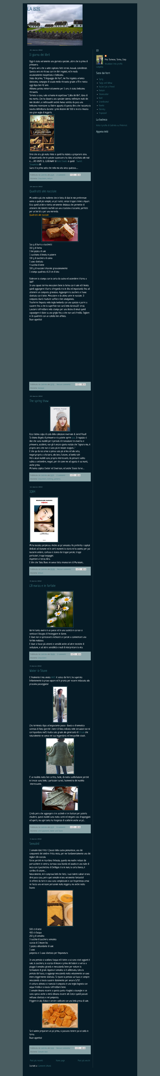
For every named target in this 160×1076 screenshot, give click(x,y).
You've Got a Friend (106, 87)
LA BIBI (33, 9)
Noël (100, 98)
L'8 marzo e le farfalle (42, 586)
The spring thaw (38, 401)
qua (73, 438)
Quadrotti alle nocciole (42, 191)
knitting (50, 479)
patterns (57, 479)
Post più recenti (36, 1061)
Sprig (101, 79)
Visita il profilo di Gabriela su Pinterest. (111, 125)
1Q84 (32, 492)
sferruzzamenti (43, 831)
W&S (53, 677)
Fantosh (102, 91)
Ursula (81, 732)
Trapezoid (103, 113)
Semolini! (34, 844)
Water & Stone (38, 671)
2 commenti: (61, 175)
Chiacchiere (42, 179)
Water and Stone (56, 831)
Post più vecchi (84, 1061)
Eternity (102, 109)
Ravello (101, 106)
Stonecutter (104, 94)
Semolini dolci (43, 1052)
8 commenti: (61, 827)
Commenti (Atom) (44, 1066)
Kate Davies (62, 161)
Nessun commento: (64, 384)
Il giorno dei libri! (39, 55)
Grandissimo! (104, 102)
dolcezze (41, 388)
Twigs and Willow (105, 83)
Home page (60, 1061)
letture (49, 179)
